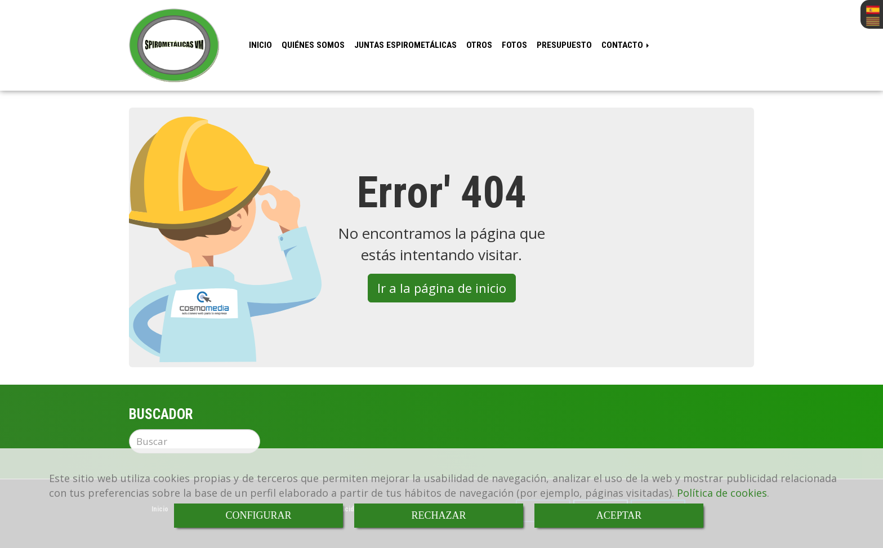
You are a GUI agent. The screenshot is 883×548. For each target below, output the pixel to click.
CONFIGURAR (258, 515)
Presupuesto (564, 45)
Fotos (514, 45)
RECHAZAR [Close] (438, 515)
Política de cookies (722, 493)
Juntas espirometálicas (405, 45)
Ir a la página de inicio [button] (441, 287)
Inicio (260, 45)
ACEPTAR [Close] (619, 515)
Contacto (626, 45)
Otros (479, 45)
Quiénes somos (313, 45)
